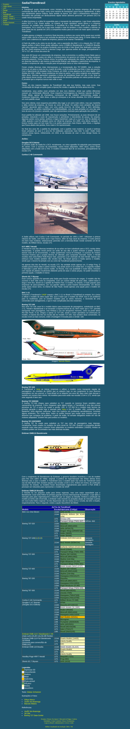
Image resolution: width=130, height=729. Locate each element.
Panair (5, 10)
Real (4, 12)
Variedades (47, 721)
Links (72, 723)
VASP (5, 20)
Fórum (49, 719)
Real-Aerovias (58, 35)
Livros (67, 723)
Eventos (43, 719)
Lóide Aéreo (7, 6)
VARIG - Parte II (9, 18)
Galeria (74, 719)
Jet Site (27, 713)
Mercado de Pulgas (65, 719)
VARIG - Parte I (8, 16)
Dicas (64, 721)
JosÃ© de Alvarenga (32, 702)
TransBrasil (7, 14)
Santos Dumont (8, 23)
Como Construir (56, 721)
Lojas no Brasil (49, 723)
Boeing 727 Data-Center (33, 715)
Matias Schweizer (34, 692)
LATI (4, 8)
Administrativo (59, 723)
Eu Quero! (55, 719)
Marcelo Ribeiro (64, 361)
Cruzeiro (6, 4)
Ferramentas (70, 721)
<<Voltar (6, 25)
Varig (38, 389)
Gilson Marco (29, 700)
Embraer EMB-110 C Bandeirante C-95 (37, 634)
